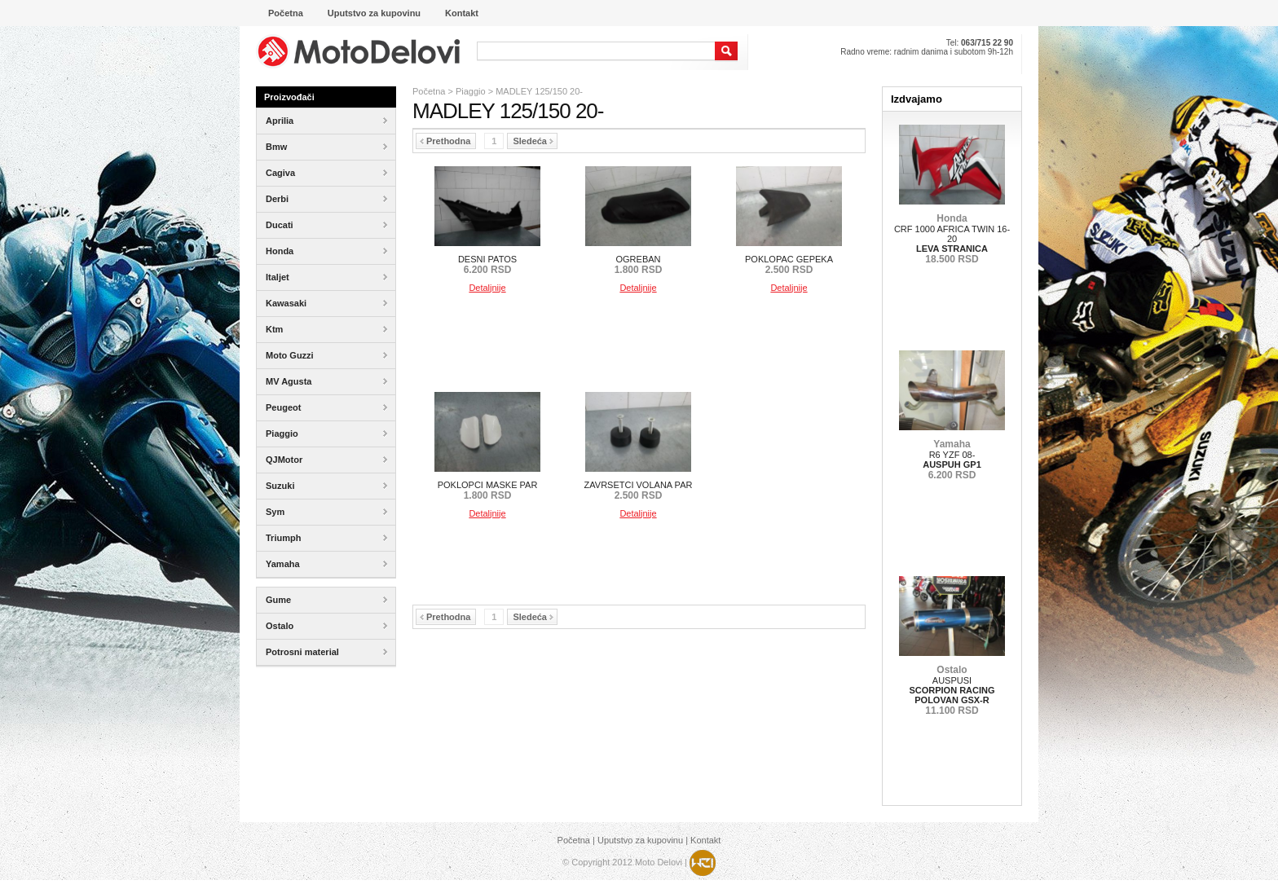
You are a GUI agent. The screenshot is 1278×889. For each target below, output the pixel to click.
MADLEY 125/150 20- (539, 91)
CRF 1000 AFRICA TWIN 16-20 (952, 238)
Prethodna (445, 141)
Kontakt (705, 840)
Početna (428, 91)
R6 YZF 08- (952, 459)
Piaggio (471, 91)
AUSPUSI (951, 690)
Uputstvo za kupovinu (640, 840)
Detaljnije (487, 288)
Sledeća (533, 141)
